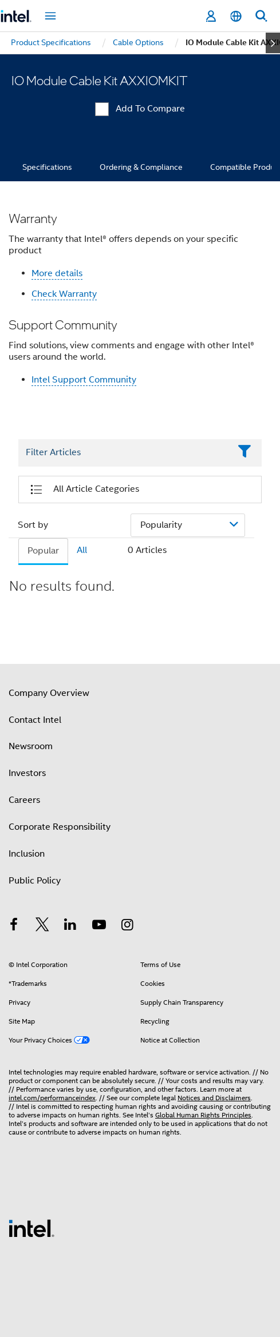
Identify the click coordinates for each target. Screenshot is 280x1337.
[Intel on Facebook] (13, 926)
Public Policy (35, 880)
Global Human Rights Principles (203, 1115)
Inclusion (27, 854)
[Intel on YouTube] (99, 926)
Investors (27, 773)
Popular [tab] (43, 550)
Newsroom (31, 746)
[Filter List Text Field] (124, 452)
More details (56, 273)
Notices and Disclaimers (214, 1097)
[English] (235, 16)
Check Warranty (64, 294)
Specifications (47, 167)
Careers (24, 800)
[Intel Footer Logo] (31, 1227)
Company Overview (49, 693)
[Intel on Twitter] (42, 926)
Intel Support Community (83, 379)
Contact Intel (35, 720)
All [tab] (82, 550)
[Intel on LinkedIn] (70, 926)
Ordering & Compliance (141, 167)
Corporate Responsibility (60, 827)
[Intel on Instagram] (127, 926)
